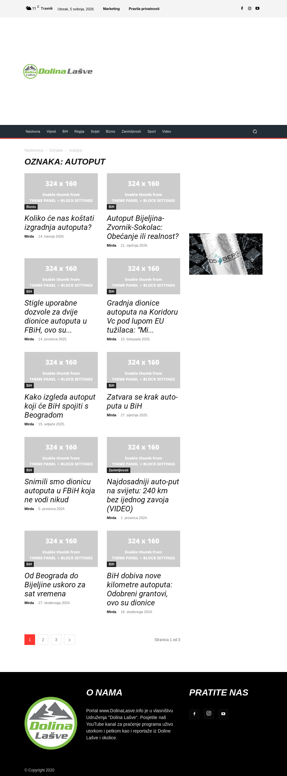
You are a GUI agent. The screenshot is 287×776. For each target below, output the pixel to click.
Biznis (31, 206)
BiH (111, 206)
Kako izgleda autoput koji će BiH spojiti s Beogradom (60, 406)
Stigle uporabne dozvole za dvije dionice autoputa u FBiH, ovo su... (55, 316)
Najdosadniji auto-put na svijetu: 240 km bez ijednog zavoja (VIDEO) (143, 495)
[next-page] (69, 639)
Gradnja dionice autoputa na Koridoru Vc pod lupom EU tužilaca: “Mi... (142, 316)
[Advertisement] (192, 67)
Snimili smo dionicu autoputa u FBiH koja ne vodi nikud (59, 490)
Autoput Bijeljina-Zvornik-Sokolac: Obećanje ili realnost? (143, 227)
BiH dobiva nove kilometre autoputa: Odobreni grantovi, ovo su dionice (139, 589)
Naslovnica (33, 150)
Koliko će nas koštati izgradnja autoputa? (59, 223)
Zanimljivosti (118, 470)
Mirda (29, 236)
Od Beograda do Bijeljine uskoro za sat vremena (55, 584)
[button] (255, 131)
